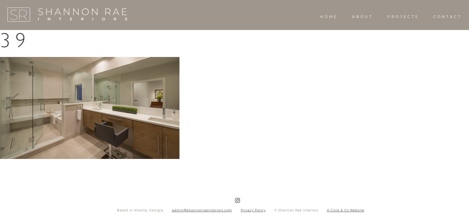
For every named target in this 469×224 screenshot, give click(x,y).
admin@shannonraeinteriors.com (202, 210)
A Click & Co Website (345, 210)
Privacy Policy (253, 210)
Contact (447, 16)
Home (329, 16)
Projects (403, 16)
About (362, 16)
